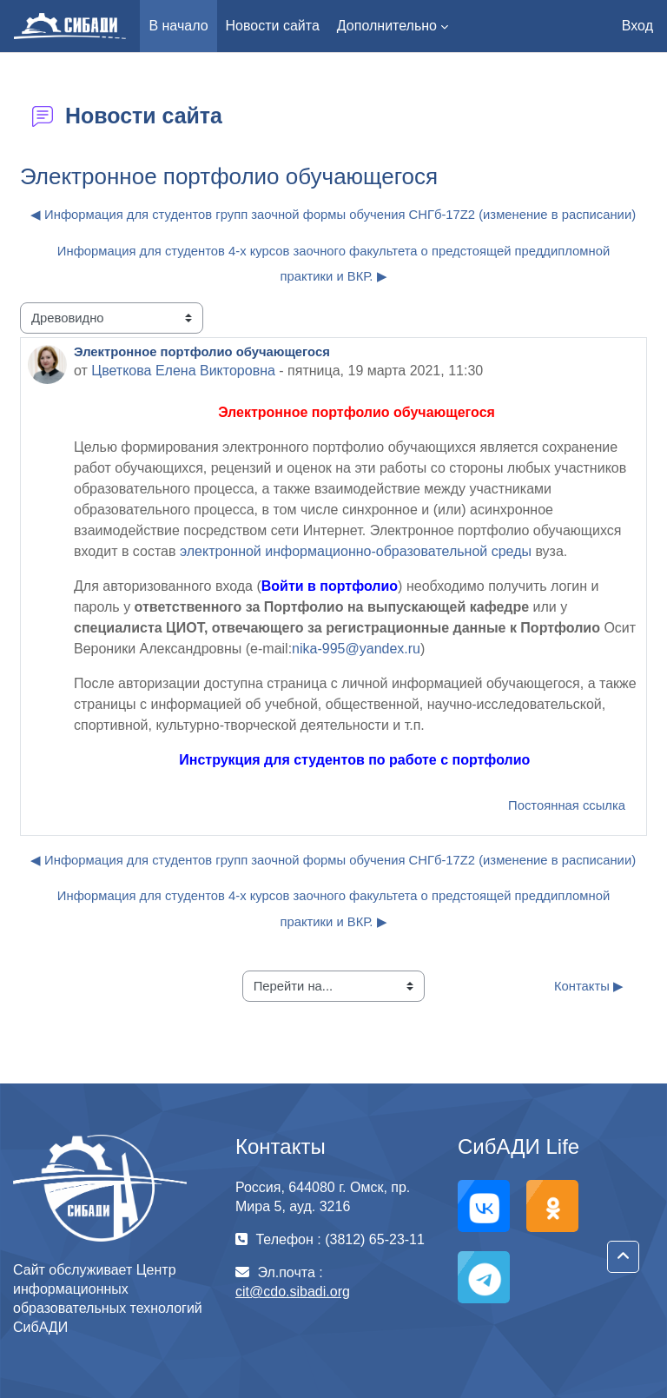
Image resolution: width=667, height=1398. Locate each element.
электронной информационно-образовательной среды (356, 551)
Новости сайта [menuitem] (273, 25)
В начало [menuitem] (178, 25)
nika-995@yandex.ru (356, 648)
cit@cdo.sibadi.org (292, 1291)
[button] (623, 1257)
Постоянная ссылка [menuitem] (566, 805)
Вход (637, 25)
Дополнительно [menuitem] (387, 25)
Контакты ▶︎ (589, 986)
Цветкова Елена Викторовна (183, 370)
